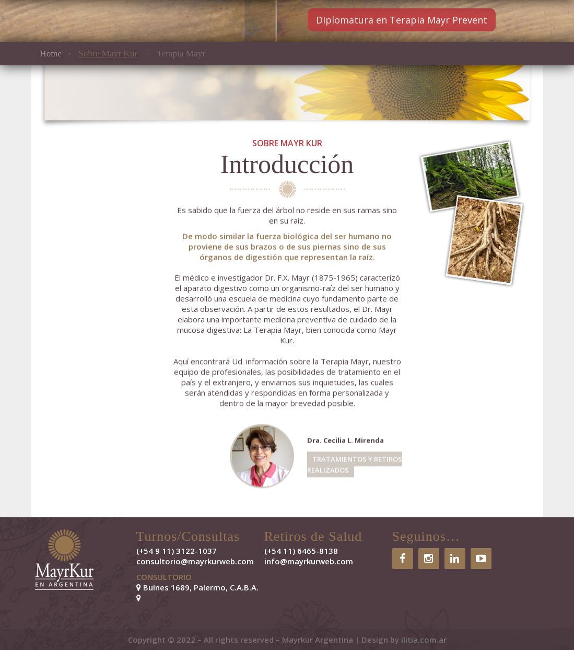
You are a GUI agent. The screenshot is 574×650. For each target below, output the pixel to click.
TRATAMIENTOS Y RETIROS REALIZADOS (354, 465)
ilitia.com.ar (424, 639)
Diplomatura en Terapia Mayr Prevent (401, 20)
